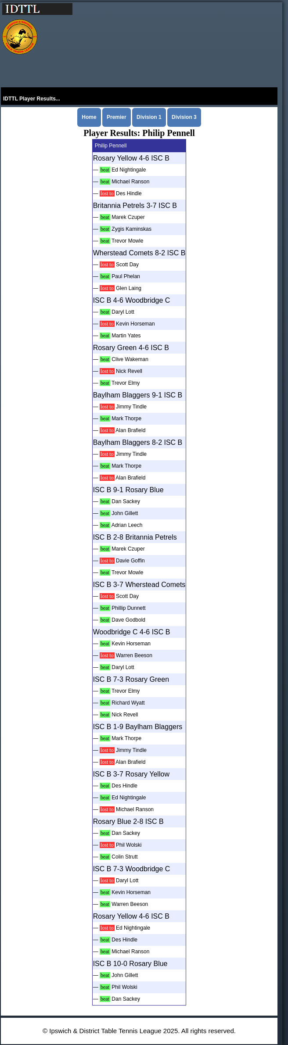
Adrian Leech (127, 525)
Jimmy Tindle (131, 407)
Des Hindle (129, 193)
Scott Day (127, 264)
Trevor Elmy (126, 383)
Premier (116, 117)
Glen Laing (128, 288)
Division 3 (184, 117)
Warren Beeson (134, 655)
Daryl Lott (123, 312)
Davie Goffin (130, 561)
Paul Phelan (126, 276)
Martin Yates (126, 336)
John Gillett (125, 513)
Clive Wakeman (130, 359)
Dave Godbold (128, 620)
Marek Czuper (128, 217)
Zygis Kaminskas (131, 229)
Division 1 (149, 117)
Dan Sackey (126, 501)
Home (89, 117)
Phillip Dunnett (128, 608)
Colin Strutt (124, 857)
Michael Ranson (130, 182)
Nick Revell (129, 371)
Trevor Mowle (127, 241)
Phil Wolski (128, 845)
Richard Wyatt (128, 703)
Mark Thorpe (126, 418)
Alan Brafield (130, 430)
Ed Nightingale (129, 170)
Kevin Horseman (135, 324)
